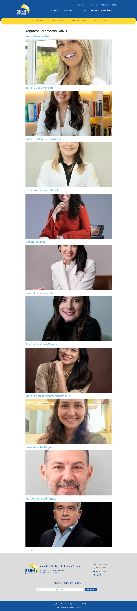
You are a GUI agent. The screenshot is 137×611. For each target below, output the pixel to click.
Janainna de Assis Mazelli (42, 190)
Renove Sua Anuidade (79, 21)
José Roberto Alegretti (39, 447)
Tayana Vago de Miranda (41, 344)
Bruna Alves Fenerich (39, 293)
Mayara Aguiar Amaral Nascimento (47, 396)
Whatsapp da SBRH (100, 21)
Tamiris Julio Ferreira (39, 87)
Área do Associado (36, 21)
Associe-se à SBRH (57, 21)
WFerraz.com (77, 607)
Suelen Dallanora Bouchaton (43, 139)
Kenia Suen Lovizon (38, 36)
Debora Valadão (35, 241)
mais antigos (30, 550)
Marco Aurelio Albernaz (40, 498)
